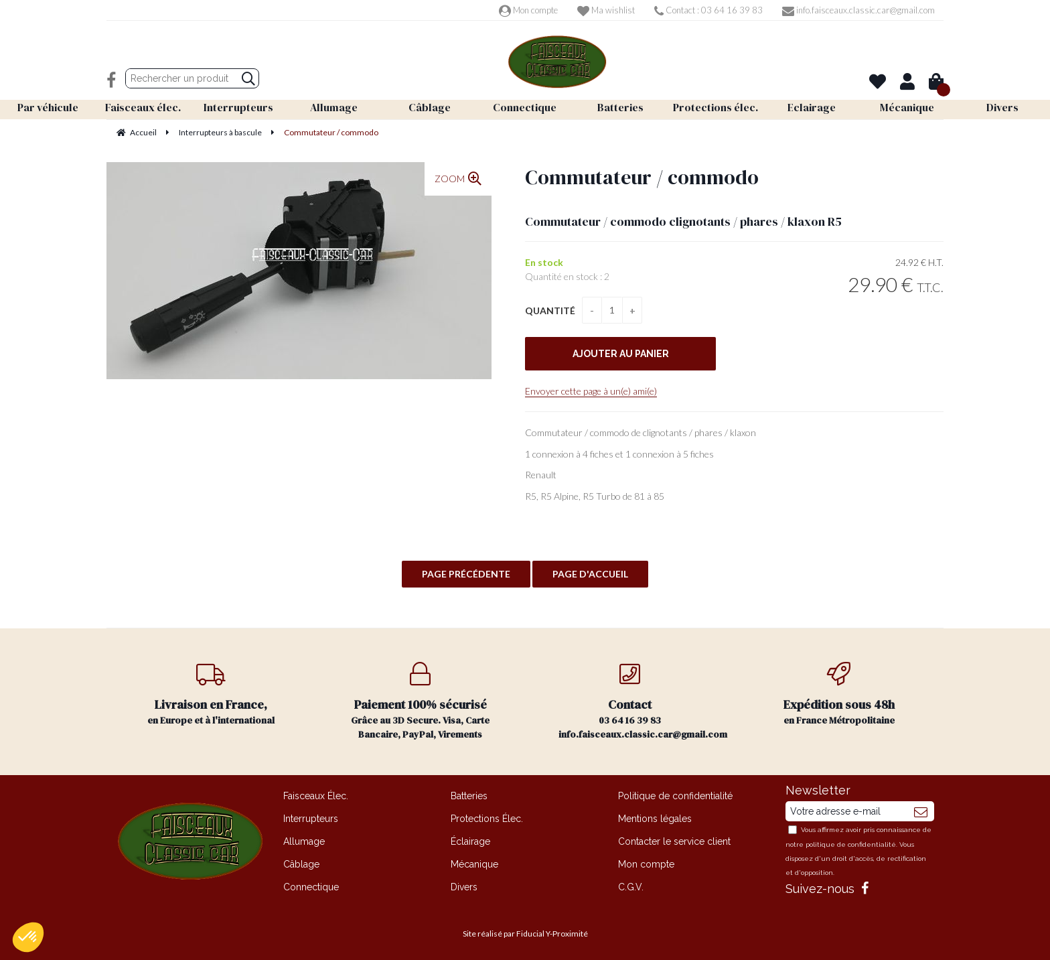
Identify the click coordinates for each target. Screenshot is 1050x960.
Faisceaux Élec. (315, 796)
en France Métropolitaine (839, 694)
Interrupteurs (310, 818)
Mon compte (528, 10)
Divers (464, 887)
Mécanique (474, 864)
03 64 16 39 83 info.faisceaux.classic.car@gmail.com (642, 701)
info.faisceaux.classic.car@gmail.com (858, 10)
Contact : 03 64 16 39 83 (708, 10)
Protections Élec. (487, 818)
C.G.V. (631, 887)
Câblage (301, 864)
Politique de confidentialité (675, 796)
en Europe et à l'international (211, 694)
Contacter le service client (674, 841)
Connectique (311, 887)
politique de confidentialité (851, 844)
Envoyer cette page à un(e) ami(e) (591, 391)
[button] (28, 937)
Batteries (469, 796)
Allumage (304, 841)
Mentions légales (655, 818)
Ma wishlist (606, 10)
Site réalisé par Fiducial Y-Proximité (525, 934)
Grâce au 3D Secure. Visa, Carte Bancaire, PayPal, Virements (421, 701)
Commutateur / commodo (642, 177)
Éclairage (470, 841)
